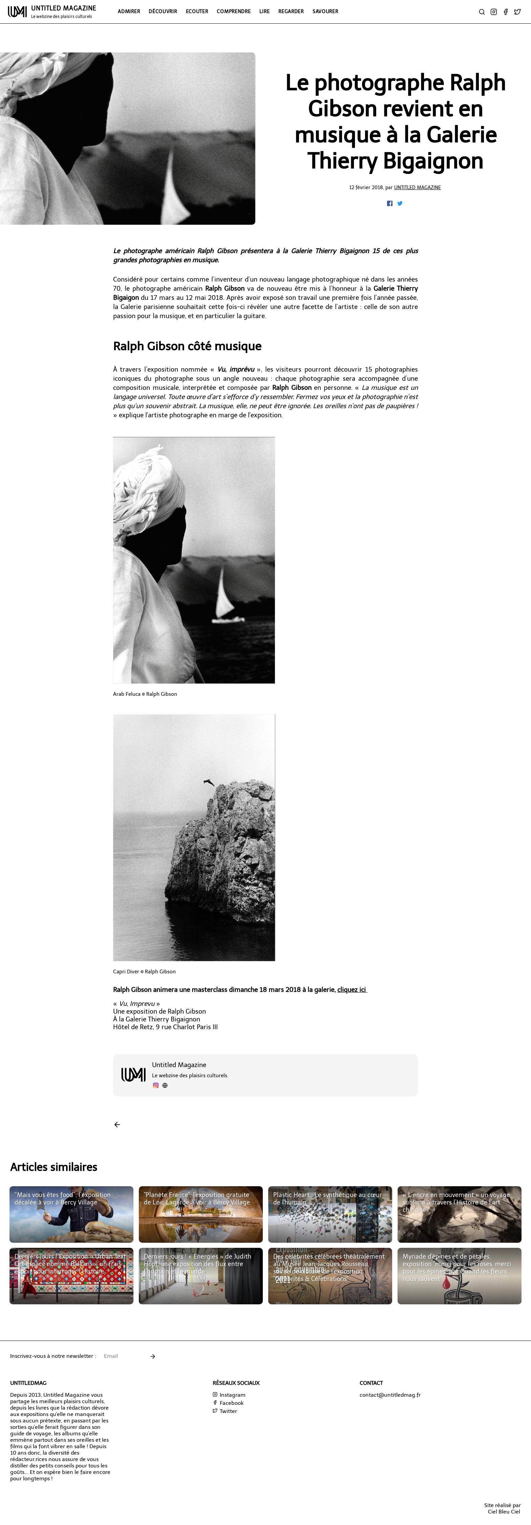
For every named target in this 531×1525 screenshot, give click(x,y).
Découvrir (163, 11)
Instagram (229, 1395)
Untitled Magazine (417, 187)
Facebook (228, 1403)
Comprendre (234, 11)
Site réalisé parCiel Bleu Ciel (502, 1508)
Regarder (291, 11)
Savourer (325, 11)
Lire (264, 11)
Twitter (225, 1411)
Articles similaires (53, 1167)
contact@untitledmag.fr (390, 1395)
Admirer (129, 11)
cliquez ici (352, 990)
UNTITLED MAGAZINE (63, 12)
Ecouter (197, 11)
